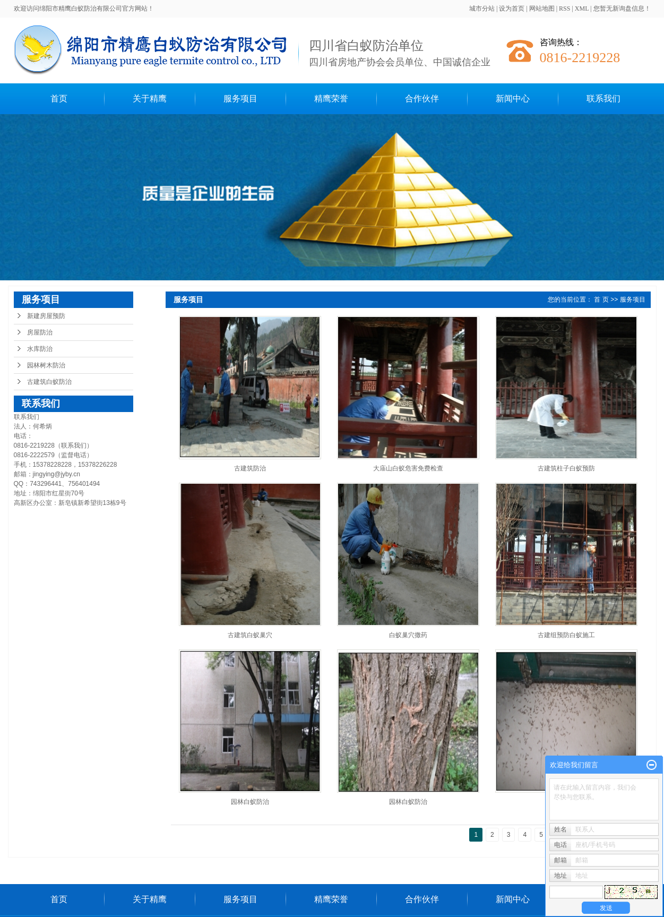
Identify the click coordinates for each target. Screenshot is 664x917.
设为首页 (511, 8)
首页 (58, 98)
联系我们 (603, 98)
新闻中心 (513, 98)
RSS (564, 8)
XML (582, 8)
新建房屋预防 (46, 316)
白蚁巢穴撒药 (408, 635)
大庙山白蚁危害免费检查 (408, 468)
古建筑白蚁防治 (49, 381)
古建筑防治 (250, 468)
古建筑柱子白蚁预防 (566, 468)
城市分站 (482, 8)
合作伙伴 (422, 98)
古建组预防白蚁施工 (566, 635)
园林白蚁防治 (250, 801)
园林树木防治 (46, 365)
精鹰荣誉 (331, 98)
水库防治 (40, 349)
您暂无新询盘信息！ (622, 8)
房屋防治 (40, 332)
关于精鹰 (150, 98)
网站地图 (542, 8)
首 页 (601, 299)
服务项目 (240, 98)
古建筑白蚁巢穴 (250, 635)
